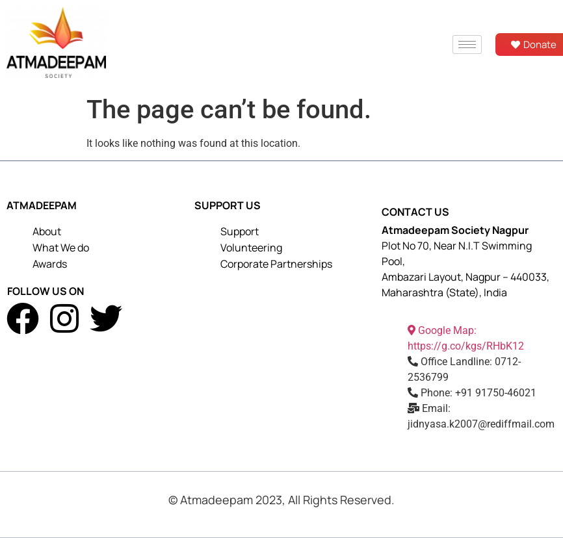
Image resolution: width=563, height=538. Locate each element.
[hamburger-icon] (467, 44)
